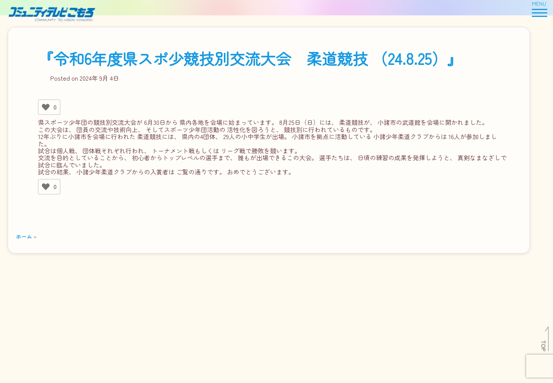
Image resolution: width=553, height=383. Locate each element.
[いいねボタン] (45, 107)
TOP (544, 345)
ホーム (24, 236)
